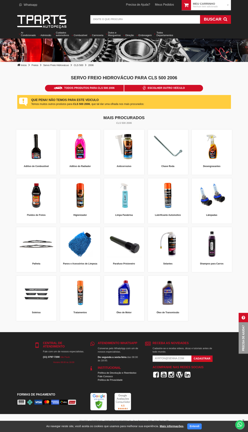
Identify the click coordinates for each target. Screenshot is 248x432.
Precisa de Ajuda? (138, 4)
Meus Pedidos (164, 4)
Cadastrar (202, 358)
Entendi (194, 426)
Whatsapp (28, 4)
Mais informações (172, 426)
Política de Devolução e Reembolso (117, 372)
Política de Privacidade (110, 380)
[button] (243, 333)
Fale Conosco (105, 376)
